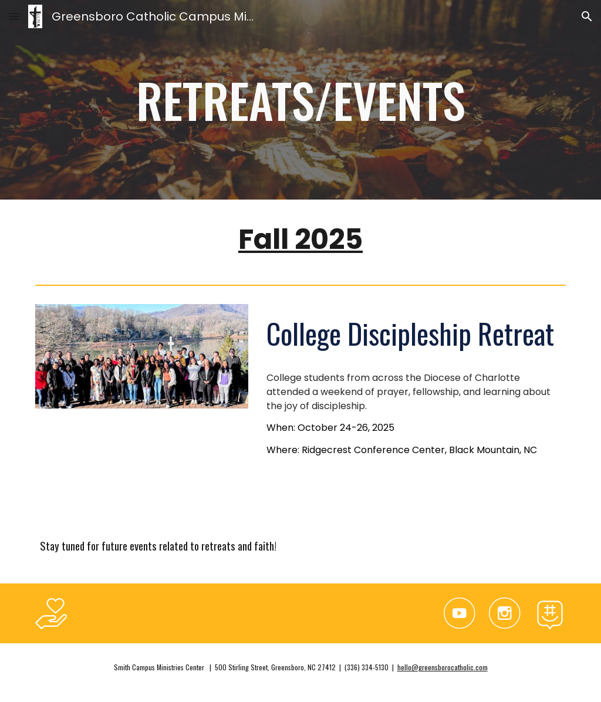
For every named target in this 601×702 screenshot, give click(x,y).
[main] (300, 100)
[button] (14, 16)
